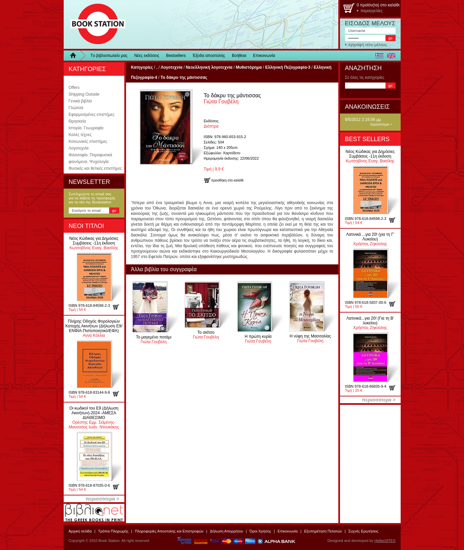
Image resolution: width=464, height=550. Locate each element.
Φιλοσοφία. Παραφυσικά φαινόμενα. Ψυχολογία (90, 158)
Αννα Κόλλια (93, 328)
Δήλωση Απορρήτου (226, 531)
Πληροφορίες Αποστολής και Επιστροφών (169, 531)
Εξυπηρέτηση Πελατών (323, 531)
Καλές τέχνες (80, 134)
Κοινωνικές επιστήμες (88, 141)
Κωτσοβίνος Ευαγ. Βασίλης (93, 243)
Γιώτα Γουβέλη (232, 98)
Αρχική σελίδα (80, 531)
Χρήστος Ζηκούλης (370, 239)
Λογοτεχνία (79, 148)
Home (75, 56)
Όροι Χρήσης (260, 531)
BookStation (95, 24)
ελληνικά (379, 56)
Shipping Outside (84, 94)
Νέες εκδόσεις (146, 55)
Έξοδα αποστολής (208, 55)
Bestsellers (176, 55)
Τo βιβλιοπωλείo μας (109, 55)
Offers (74, 87)
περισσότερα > (381, 124)
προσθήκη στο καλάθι (118, 306)
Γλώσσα (76, 107)
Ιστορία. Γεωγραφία (86, 128)
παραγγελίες (372, 10)
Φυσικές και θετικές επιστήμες (95, 168)
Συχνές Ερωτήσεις (363, 531)
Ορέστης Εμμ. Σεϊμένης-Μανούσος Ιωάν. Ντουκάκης (94, 417)
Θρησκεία (77, 121)
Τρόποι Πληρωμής (113, 531)
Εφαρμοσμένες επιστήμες (92, 114)
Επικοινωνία (264, 55)
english (391, 56)
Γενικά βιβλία (80, 101)
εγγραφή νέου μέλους (368, 44)
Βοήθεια (239, 55)
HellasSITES (384, 541)
